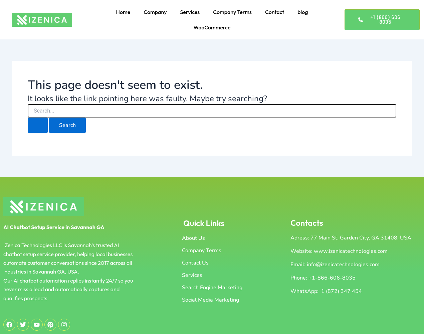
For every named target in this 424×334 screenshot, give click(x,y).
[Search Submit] (38, 125)
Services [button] (190, 12)
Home (123, 12)
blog (302, 12)
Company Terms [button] (232, 12)
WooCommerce (212, 27)
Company (155, 12)
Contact (274, 12)
